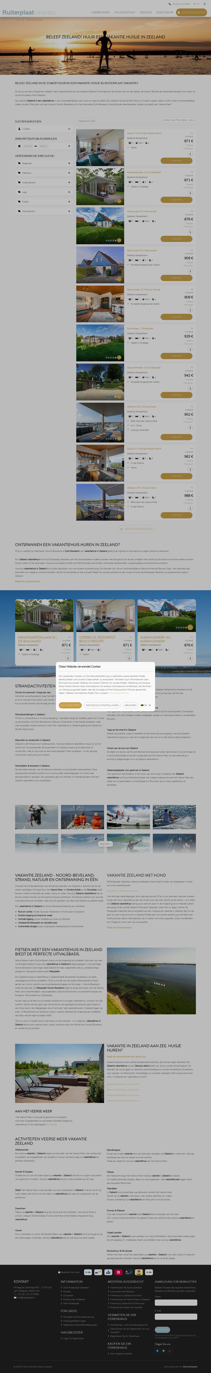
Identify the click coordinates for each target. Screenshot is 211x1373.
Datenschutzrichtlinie (118, 693)
